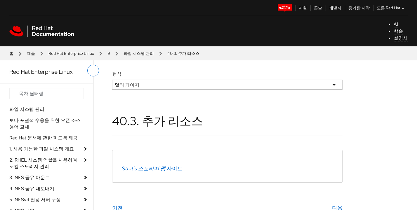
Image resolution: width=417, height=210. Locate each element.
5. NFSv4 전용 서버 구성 (35, 200)
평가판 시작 (359, 7)
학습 (398, 31)
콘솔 (318, 7)
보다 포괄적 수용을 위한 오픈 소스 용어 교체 (45, 123)
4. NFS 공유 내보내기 (31, 189)
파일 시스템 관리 (139, 53)
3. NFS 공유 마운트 (29, 177)
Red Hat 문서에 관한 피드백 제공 (43, 138)
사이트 (152, 168)
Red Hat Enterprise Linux (71, 53)
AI (396, 24)
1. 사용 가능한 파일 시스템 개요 (41, 149)
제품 (31, 53)
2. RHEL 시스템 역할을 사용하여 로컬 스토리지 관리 (43, 163)
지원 (303, 7)
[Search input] (46, 93)
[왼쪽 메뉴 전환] (93, 70)
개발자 (335, 7)
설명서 (401, 38)
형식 (116, 74)
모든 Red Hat (391, 7)
